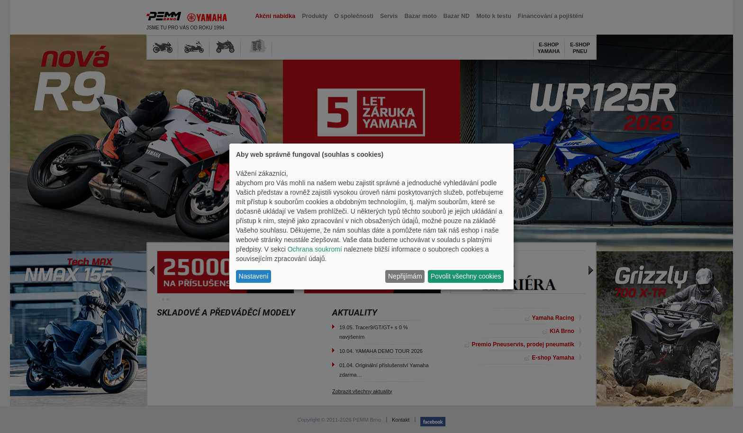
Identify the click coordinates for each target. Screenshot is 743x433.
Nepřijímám (405, 276)
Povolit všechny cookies (466, 276)
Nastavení (254, 276)
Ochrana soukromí (315, 249)
